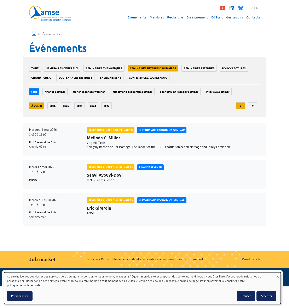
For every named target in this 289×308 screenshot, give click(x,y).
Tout (35, 68)
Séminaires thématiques (104, 68)
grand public (41, 77)
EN (256, 7)
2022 (106, 106)
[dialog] (142, 288)
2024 (79, 106)
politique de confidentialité (24, 285)
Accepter (266, 296)
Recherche (175, 17)
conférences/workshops (148, 77)
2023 (93, 106)
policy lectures (234, 68)
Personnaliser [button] (19, 296)
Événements (137, 17)
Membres (157, 17)
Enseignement (197, 17)
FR (251, 7)
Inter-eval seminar (217, 91)
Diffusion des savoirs (227, 17)
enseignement (110, 77)
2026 (53, 106)
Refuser (246, 296)
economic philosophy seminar (179, 91)
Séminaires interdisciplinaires (153, 68)
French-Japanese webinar (89, 91)
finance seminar (55, 91)
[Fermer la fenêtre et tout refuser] (277, 274)
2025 (66, 106)
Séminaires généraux (62, 68)
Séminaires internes (199, 68)
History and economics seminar (132, 91)
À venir (36, 106)
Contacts (253, 17)
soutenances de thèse (75, 77)
